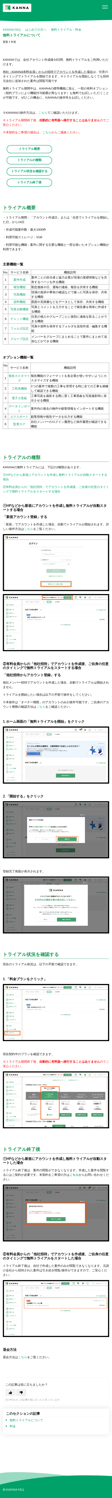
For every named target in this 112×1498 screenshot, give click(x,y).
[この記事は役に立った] (10, 1392)
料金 (13, 1426)
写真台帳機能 (19, 309)
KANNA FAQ (12, 29)
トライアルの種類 (29, 160)
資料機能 (19, 301)
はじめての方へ (35, 29)
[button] (105, 7)
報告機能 (19, 287)
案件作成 (19, 279)
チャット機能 (19, 318)
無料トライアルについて (26, 1420)
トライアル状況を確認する (29, 171)
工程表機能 (19, 388)
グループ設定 (19, 339)
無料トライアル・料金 (66, 29)
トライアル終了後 (29, 182)
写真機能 (19, 294)
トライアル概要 (29, 148)
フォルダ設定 (19, 328)
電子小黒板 (19, 398)
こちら (42, 112)
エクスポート (19, 416)
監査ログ (19, 424)
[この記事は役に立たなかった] (21, 1392)
